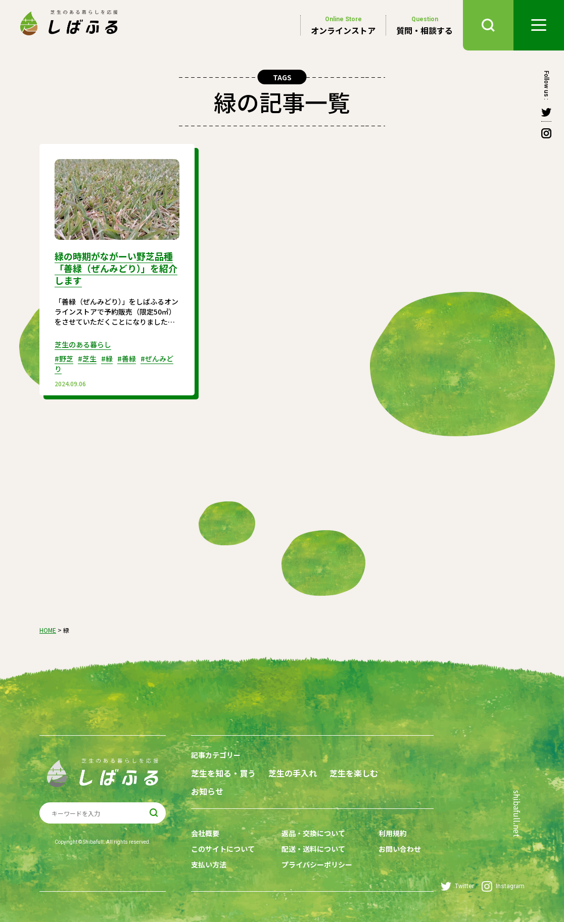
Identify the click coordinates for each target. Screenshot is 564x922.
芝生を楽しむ (354, 773)
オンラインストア (343, 25)
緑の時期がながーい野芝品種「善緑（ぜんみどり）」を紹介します (116, 268)
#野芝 (64, 358)
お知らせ (207, 791)
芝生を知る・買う (223, 773)
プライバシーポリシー (316, 864)
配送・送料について (313, 849)
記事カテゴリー (216, 755)
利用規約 (393, 833)
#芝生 (87, 358)
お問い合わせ (400, 849)
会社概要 (205, 833)
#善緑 (126, 358)
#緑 (107, 358)
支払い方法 (208, 864)
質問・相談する (424, 25)
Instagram (503, 886)
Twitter (457, 886)
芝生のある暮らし (83, 344)
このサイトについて (223, 849)
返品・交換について (313, 833)
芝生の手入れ (292, 773)
